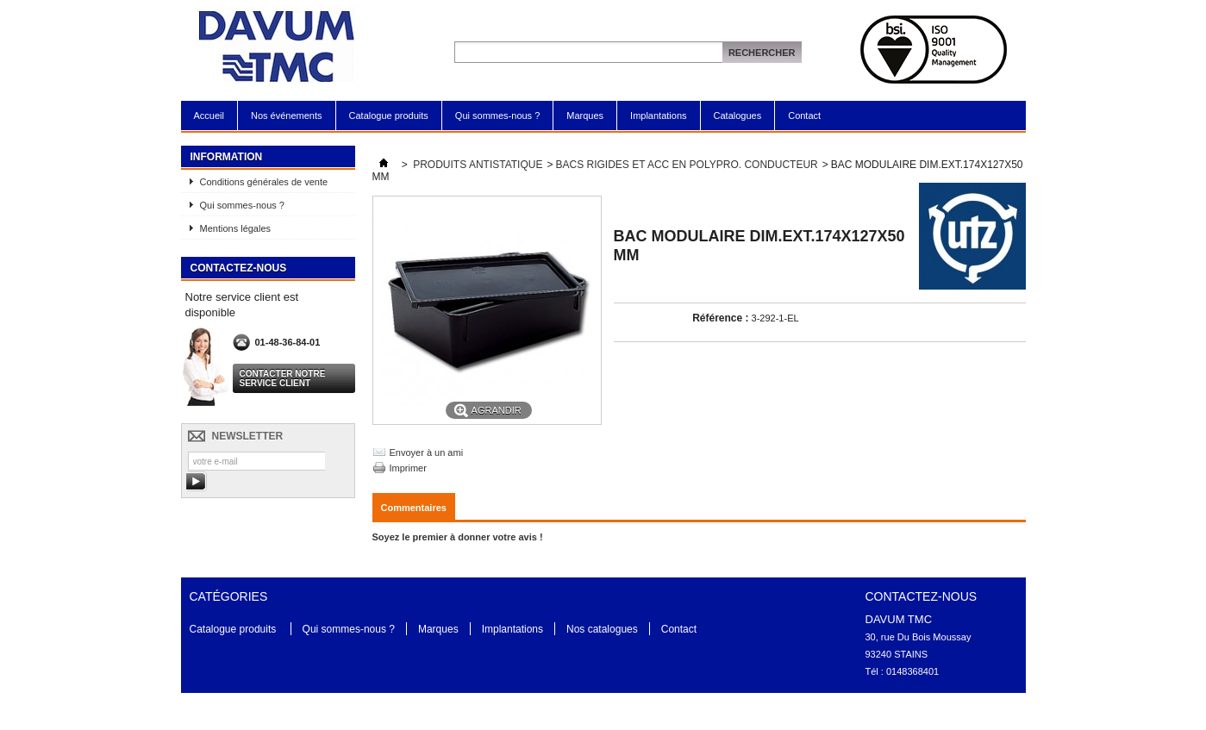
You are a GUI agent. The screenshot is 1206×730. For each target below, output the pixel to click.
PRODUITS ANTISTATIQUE (477, 165)
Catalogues (738, 115)
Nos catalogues (602, 629)
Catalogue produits (388, 115)
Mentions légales (236, 228)
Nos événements (286, 115)
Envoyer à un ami (427, 452)
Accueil (209, 115)
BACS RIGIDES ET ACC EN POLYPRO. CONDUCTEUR (686, 165)
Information (227, 157)
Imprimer (408, 468)
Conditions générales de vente (264, 182)
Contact (804, 115)
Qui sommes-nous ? (497, 115)
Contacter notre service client (283, 378)
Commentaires (414, 507)
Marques (584, 115)
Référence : (720, 318)
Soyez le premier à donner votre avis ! (457, 537)
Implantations (658, 115)
